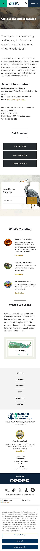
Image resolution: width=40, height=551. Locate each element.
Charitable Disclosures (21, 461)
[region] (20, 528)
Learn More (19, 255)
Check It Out (19, 293)
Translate (5, 502)
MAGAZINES (20, 385)
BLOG (20, 392)
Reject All (20, 541)
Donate (34, 3)
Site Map (20, 464)
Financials (21, 466)
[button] (31, 200)
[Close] (37, 509)
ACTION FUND (20, 398)
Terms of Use (21, 456)
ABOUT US (20, 373)
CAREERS (20, 404)
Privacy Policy (21, 458)
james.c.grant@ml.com (16, 100)
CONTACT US (20, 379)
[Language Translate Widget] (10, 500)
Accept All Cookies (20, 547)
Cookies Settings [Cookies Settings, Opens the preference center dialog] (20, 535)
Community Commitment (21, 469)
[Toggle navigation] (3, 3)
